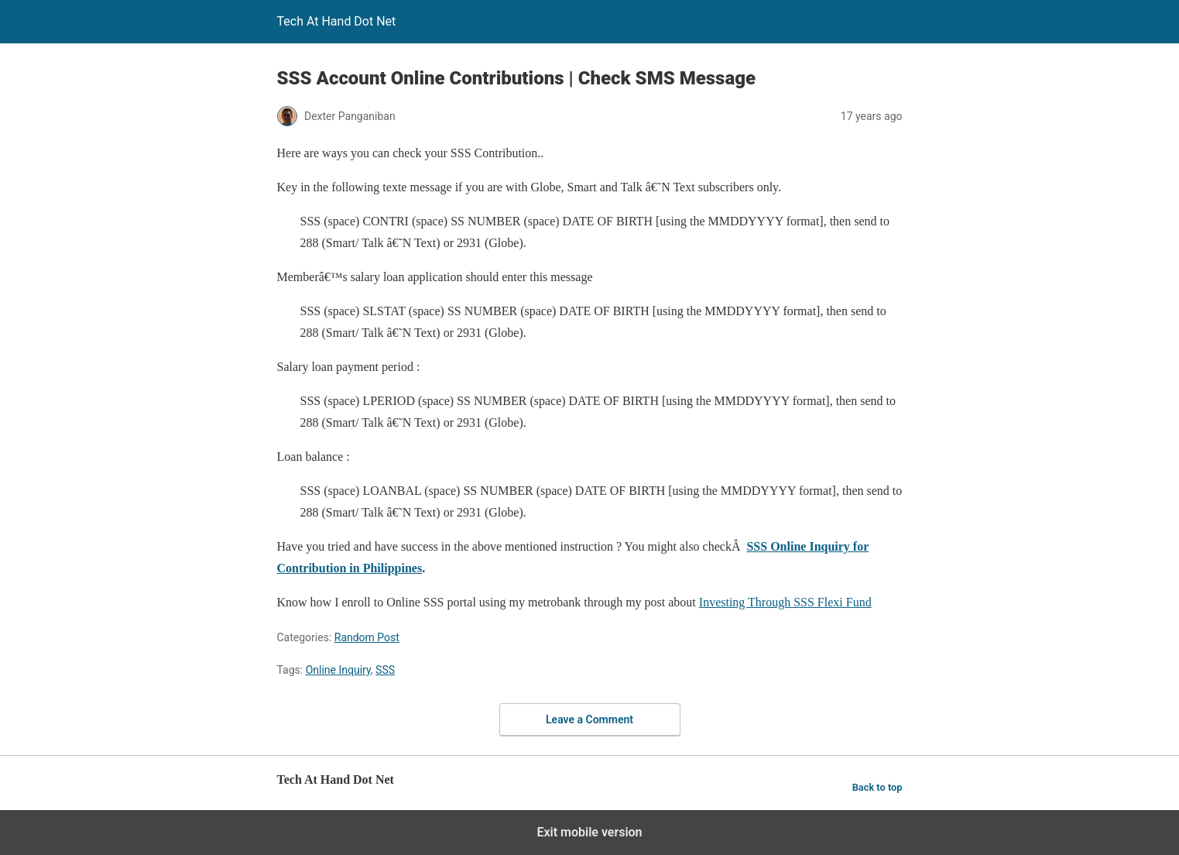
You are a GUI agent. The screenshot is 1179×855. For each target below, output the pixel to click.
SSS (385, 670)
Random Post (366, 637)
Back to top (877, 787)
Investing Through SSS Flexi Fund (785, 602)
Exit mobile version (589, 832)
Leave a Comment (589, 719)
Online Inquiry (338, 670)
